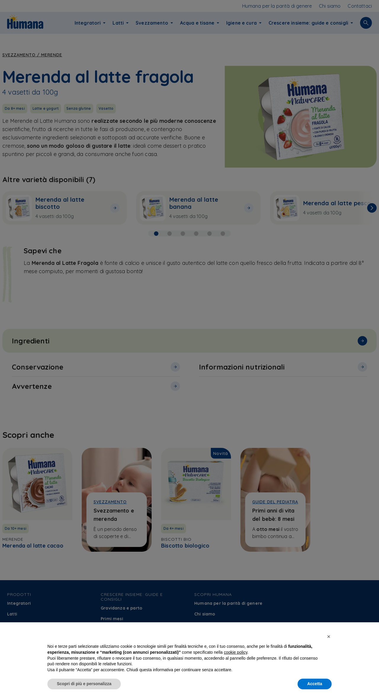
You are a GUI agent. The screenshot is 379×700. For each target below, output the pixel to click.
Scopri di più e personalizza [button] (84, 688)
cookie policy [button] (235, 657)
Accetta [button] (314, 688)
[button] (328, 641)
